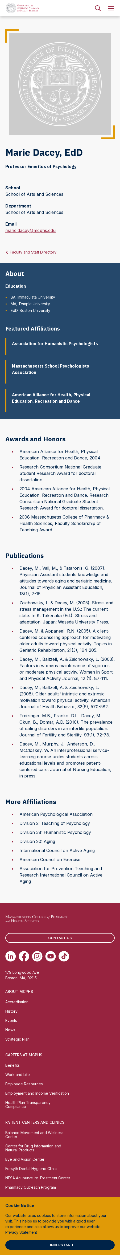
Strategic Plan (17, 1039)
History (11, 1011)
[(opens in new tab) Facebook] (24, 956)
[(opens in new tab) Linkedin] (10, 956)
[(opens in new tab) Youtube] (50, 956)
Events (11, 1020)
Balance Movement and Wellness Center (34, 1134)
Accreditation (16, 1002)
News (10, 1030)
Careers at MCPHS (23, 1055)
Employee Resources (24, 1084)
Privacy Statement (21, 1232)
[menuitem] (98, 8)
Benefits (12, 1065)
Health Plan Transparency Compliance (28, 1104)
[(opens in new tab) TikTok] (64, 956)
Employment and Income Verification (37, 1093)
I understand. (60, 1245)
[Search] (98, 8)
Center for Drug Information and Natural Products (33, 1148)
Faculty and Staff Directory (33, 252)
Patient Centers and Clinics (34, 1122)
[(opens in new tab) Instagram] (37, 956)
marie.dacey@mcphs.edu (30, 230)
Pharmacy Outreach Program (30, 1187)
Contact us (60, 938)
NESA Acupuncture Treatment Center (37, 1178)
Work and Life (17, 1074)
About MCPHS (19, 991)
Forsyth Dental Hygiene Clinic (31, 1168)
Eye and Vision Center (24, 1159)
